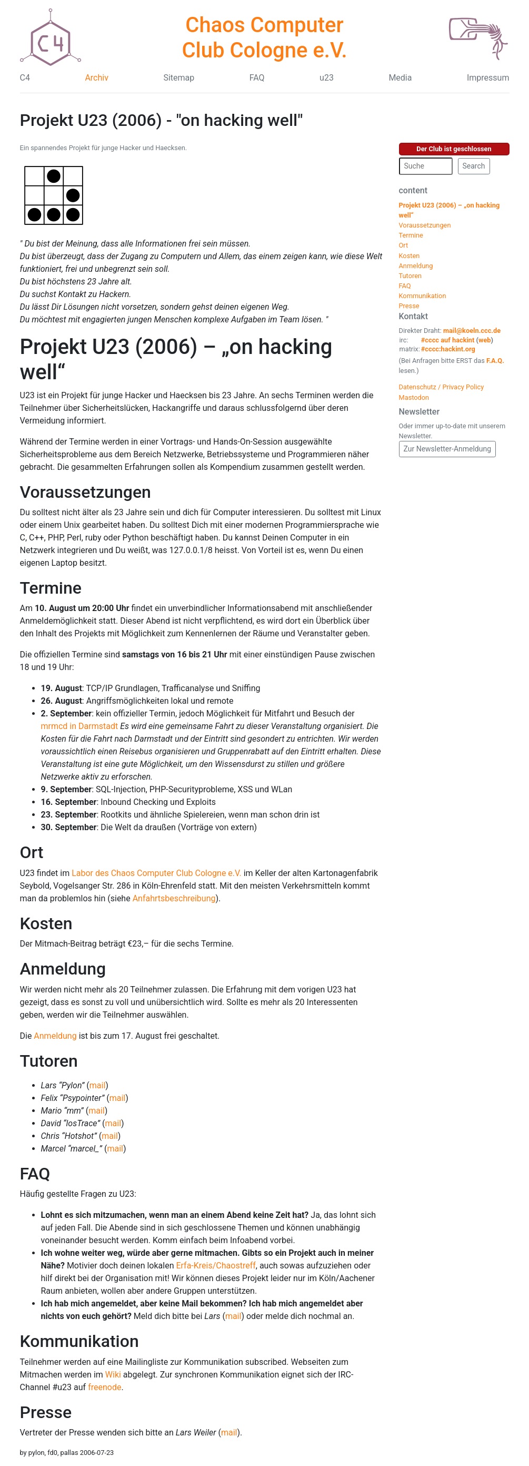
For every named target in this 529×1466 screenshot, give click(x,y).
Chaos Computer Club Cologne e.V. (264, 38)
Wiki (113, 1375)
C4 (25, 78)
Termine (51, 588)
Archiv (96, 78)
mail (97, 1085)
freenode (104, 1387)
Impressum (488, 78)
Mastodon (414, 397)
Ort (32, 852)
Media (400, 78)
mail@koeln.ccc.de (472, 330)
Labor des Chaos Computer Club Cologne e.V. (157, 873)
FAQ (257, 78)
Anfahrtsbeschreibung (174, 898)
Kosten (46, 923)
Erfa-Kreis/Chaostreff (215, 1266)
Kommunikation (79, 1341)
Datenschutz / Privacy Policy (441, 387)
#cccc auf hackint (448, 340)
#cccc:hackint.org (448, 349)
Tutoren (49, 1061)
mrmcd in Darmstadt (79, 726)
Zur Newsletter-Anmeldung (448, 449)
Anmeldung (63, 969)
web (484, 340)
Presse (46, 1412)
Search (474, 166)
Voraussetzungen (85, 492)
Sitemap (178, 78)
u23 (327, 78)
